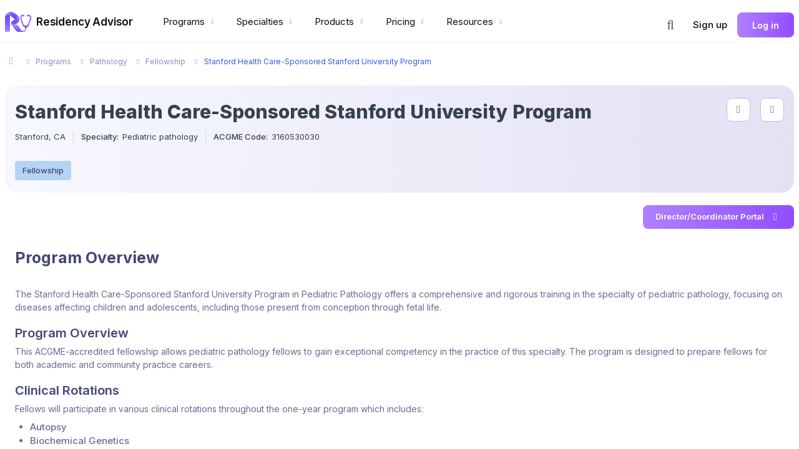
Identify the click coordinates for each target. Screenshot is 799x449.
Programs (190, 21)
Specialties (266, 21)
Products (340, 21)
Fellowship (43, 170)
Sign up (710, 25)
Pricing (406, 21)
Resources (475, 21)
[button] (670, 24)
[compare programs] (772, 110)
